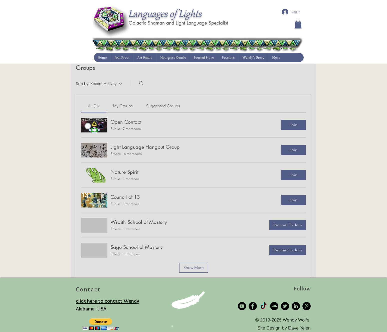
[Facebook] (253, 306)
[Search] (141, 83)
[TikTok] (263, 306)
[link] (94, 105)
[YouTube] (242, 306)
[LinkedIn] (296, 306)
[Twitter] (285, 306)
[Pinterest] (306, 306)
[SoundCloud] (274, 306)
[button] (298, 24)
